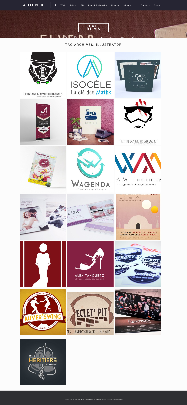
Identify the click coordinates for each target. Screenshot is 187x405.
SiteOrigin (80, 399)
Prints (73, 5)
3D (82, 5)
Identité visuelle (97, 5)
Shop (157, 5)
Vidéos (128, 5)
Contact (145, 5)
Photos (115, 5)
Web (63, 5)
